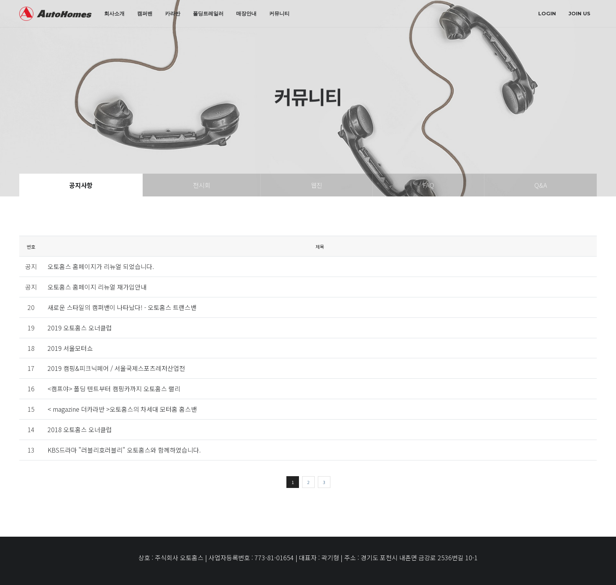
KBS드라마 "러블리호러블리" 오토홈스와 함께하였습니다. (124, 450)
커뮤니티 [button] (279, 13)
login (547, 13)
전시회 (202, 185)
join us (579, 13)
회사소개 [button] (114, 13)
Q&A (540, 185)
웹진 (317, 185)
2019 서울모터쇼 (70, 348)
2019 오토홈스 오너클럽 (80, 327)
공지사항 (81, 185)
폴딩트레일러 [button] (208, 13)
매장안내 (246, 13)
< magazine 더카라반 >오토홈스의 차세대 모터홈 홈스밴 (122, 409)
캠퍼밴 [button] (144, 13)
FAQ (428, 185)
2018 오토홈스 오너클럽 (80, 429)
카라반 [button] (172, 13)
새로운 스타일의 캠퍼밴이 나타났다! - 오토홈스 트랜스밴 (122, 307)
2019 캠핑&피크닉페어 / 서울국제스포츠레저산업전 (116, 368)
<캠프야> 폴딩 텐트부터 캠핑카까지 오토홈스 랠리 (114, 388)
